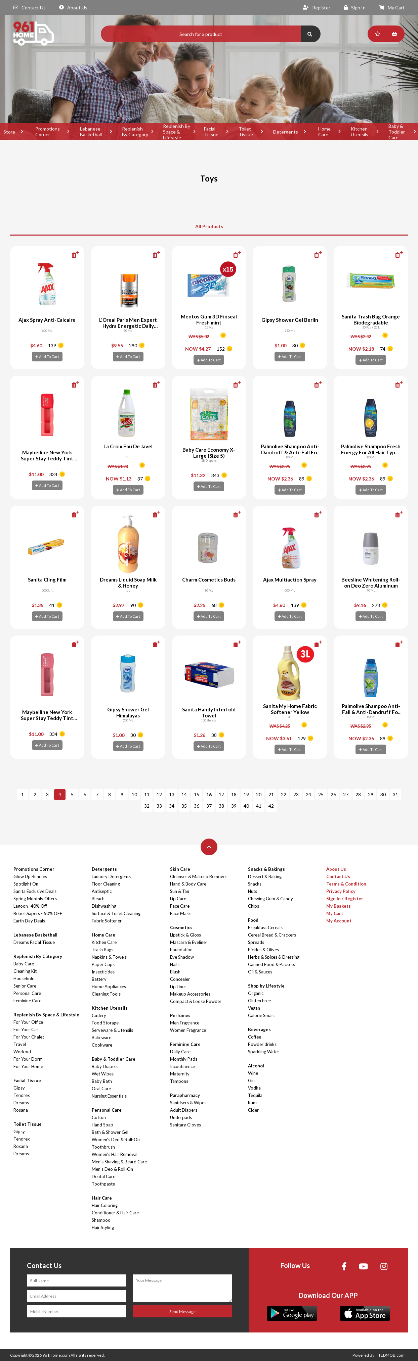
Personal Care (27, 993)
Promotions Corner (47, 131)
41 (258, 806)
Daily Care (180, 1051)
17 (221, 794)
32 (147, 806)
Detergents (285, 132)
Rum (252, 1102)
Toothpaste (103, 1184)
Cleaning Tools (106, 994)
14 (184, 794)
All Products (209, 226)
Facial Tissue (211, 131)
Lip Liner (178, 986)
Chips (253, 906)
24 (308, 794)
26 (333, 794)
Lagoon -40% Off (30, 906)
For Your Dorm (28, 1059)
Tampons (179, 1081)
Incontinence (182, 1066)
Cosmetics (181, 927)
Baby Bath (102, 1081)
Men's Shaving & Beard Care (119, 1161)
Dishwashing (104, 906)
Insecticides (103, 971)
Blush (175, 971)
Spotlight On (25, 884)
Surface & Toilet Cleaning (116, 913)
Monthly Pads (183, 1059)
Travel (19, 1044)
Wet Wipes (103, 1073)
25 (321, 794)
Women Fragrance (188, 1030)
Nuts (252, 891)
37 (209, 806)
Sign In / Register (344, 898)
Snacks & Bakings (266, 869)
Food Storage (105, 1022)
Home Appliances (109, 986)
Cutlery (99, 1015)
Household (24, 978)
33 (159, 806)
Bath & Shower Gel (110, 1132)
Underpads (181, 1117)
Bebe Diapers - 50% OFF (37, 913)
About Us (73, 7)
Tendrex (21, 1095)
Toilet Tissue (246, 131)
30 (383, 794)
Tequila (255, 1095)
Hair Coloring (105, 1205)
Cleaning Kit (25, 971)
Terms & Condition (346, 884)
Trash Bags (102, 949)
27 (345, 794)
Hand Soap (102, 1124)
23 (296, 794)
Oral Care (101, 1088)
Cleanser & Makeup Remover (198, 876)
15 (196, 794)
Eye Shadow (182, 957)
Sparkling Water (263, 1051)
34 (171, 806)
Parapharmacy (185, 1095)
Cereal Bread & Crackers (272, 935)
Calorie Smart (261, 1015)
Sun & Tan (179, 891)
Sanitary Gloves (185, 1124)
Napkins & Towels (109, 957)
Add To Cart (47, 356)
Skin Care (180, 869)
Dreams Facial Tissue (34, 942)
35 (184, 806)
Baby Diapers (105, 1066)
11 (147, 794)
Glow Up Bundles (30, 876)
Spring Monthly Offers (35, 898)
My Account (338, 920)
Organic (255, 993)
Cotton (99, 1117)
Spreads (256, 942)
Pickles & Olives (263, 949)
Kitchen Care (104, 942)
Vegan (254, 1008)
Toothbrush (103, 1147)
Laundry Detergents (111, 876)
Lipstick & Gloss (185, 935)
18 (234, 794)
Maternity (180, 1073)
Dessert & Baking (265, 876)
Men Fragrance (184, 1022)
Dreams (21, 1102)
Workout (22, 1051)
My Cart (392, 7)
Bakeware (101, 1037)
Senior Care (24, 986)
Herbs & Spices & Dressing (273, 957)
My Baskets (338, 906)
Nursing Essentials (109, 1096)
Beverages (259, 1029)
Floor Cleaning (106, 884)
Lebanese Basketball (91, 131)
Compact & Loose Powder (195, 1001)
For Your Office (28, 1022)
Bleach (98, 898)
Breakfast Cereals (265, 927)
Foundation (181, 949)
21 (271, 794)
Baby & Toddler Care (113, 1059)
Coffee (254, 1037)
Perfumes (180, 1015)
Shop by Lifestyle (266, 986)
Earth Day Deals (29, 920)
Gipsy (19, 1088)
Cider (253, 1110)
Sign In (355, 7)
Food (253, 920)
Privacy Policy (341, 891)
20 (258, 794)
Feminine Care (27, 1000)
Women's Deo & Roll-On (116, 1139)
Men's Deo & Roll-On (112, 1169)
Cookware (102, 1045)
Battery (99, 979)
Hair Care (102, 1198)
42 (271, 806)
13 (171, 794)
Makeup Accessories (190, 994)
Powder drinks (262, 1044)
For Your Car (25, 1029)
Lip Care (178, 898)
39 (234, 806)
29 (370, 794)
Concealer (180, 979)
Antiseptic (102, 891)
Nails (174, 964)
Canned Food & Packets (271, 964)
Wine (253, 1073)
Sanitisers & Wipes (188, 1102)
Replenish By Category (135, 131)
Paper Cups (103, 964)
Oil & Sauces (260, 971)
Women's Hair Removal (114, 1154)
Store (9, 132)
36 (196, 806)
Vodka (254, 1088)
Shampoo (101, 1220)
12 (159, 794)
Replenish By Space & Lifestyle (176, 131)
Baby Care (23, 963)
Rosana (20, 1110)
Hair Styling (103, 1227)
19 (246, 794)
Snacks (254, 884)
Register (316, 7)
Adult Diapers (183, 1110)
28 (358, 794)
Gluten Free (259, 1000)
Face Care (180, 906)
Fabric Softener (107, 920)
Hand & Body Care (188, 884)
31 (395, 794)
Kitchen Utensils (359, 131)
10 (134, 794)
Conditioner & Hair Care (115, 1212)
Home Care (324, 131)
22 (283, 794)
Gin (251, 1080)
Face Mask (180, 913)
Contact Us (29, 7)
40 (246, 806)
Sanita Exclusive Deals (34, 891)
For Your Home (28, 1066)
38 (221, 806)
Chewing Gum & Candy (270, 898)
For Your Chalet (28, 1037)
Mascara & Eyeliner (188, 942)
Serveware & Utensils (112, 1030)
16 (209, 794)
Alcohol (256, 1065)
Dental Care (103, 1176)
